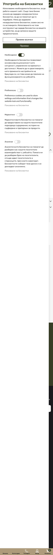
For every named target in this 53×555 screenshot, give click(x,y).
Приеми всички (24, 39)
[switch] (21, 55)
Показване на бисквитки (17, 81)
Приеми (24, 45)
